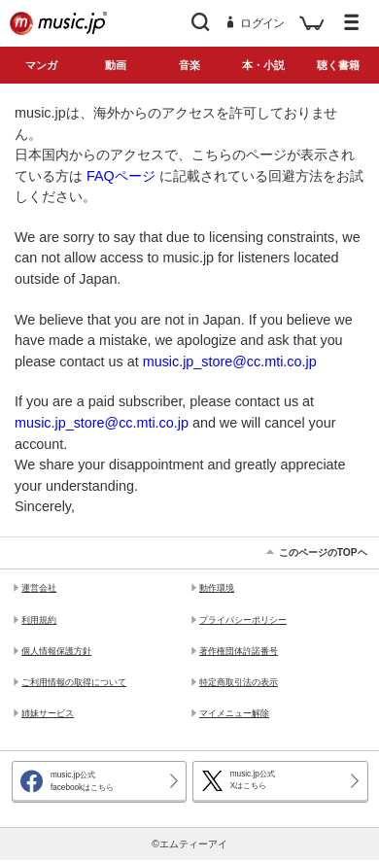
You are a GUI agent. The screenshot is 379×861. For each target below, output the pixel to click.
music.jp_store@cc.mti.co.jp (230, 361)
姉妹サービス (47, 713)
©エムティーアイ (189, 844)
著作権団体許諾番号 (238, 651)
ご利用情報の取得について (73, 682)
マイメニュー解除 (234, 713)
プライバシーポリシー (243, 620)
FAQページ (120, 176)
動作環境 (216, 588)
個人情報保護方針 (56, 651)
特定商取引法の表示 (238, 682)
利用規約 (38, 620)
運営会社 (38, 588)
